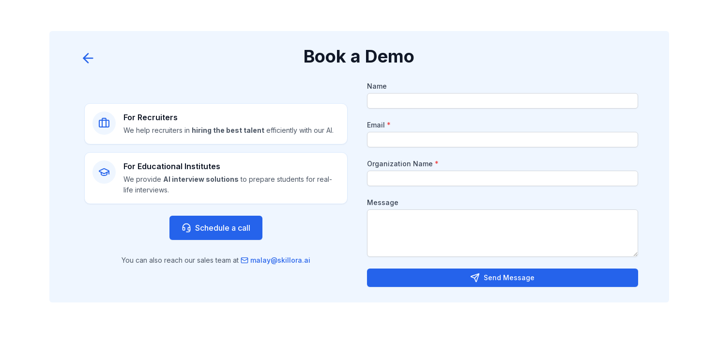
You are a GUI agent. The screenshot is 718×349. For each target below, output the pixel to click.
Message (382, 202)
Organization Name (403, 163)
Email (379, 125)
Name (377, 86)
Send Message (502, 278)
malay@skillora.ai (275, 260)
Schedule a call (216, 228)
